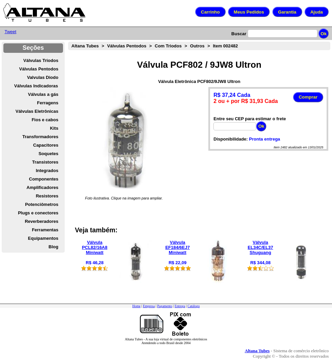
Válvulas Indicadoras (36, 85)
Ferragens (47, 102)
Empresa (149, 306)
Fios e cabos (45, 119)
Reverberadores (41, 221)
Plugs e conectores (38, 212)
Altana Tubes (85, 45)
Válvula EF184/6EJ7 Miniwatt (177, 247)
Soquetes (49, 153)
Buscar (238, 33)
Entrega (179, 306)
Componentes (44, 179)
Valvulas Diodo (42, 77)
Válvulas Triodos (40, 60)
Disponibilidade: (230, 139)
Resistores (47, 195)
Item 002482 (225, 45)
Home (136, 306)
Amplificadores (42, 187)
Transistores (45, 162)
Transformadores (40, 136)
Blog (53, 246)
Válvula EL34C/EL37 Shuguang (260, 247)
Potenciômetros (41, 204)
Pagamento (164, 306)
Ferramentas (45, 229)
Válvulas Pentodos (39, 68)
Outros (197, 45)
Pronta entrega (264, 139)
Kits (54, 128)
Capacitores (45, 145)
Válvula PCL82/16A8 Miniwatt (94, 247)
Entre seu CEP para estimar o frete (249, 118)
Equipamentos (43, 238)
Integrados (47, 170)
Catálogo (193, 306)
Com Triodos (168, 45)
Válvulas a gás (43, 94)
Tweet (10, 31)
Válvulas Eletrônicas (37, 111)
